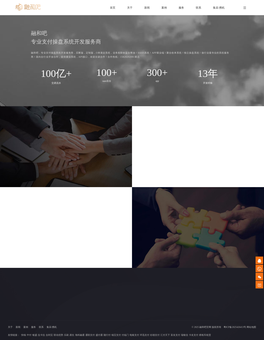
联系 (41, 327)
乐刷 (66, 335)
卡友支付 (193, 335)
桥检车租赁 (205, 335)
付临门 (125, 335)
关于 (10, 327)
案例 (25, 327)
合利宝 (49, 335)
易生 (72, 335)
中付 (29, 335)
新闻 (18, 327)
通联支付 (90, 335)
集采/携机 (52, 327)
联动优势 (58, 335)
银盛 (34, 335)
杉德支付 (155, 335)
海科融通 (80, 335)
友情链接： (14, 335)
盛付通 (99, 335)
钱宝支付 (116, 335)
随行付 (107, 335)
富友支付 (175, 335)
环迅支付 (144, 335)
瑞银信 (184, 335)
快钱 (23, 335)
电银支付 (134, 335)
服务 (33, 327)
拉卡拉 (41, 335)
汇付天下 (165, 335)
